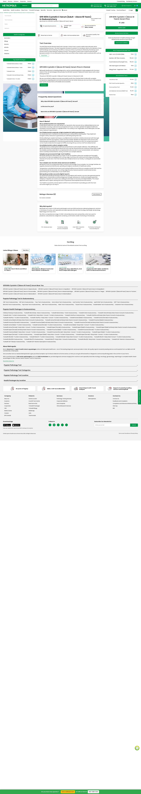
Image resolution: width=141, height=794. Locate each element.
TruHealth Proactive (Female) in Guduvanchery (16, 322)
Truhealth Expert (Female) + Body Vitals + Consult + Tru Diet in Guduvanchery (97, 334)
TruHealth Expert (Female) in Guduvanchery (58, 327)
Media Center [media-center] (8, 410)
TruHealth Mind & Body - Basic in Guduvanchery (37, 313)
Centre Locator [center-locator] (33, 398)
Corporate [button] (23, 1)
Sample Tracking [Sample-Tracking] (110, 10)
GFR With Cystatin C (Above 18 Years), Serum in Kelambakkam (54, 294)
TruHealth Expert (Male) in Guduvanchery (83, 327)
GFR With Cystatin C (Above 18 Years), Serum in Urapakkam (54, 289)
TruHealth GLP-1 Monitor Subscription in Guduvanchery (41, 341)
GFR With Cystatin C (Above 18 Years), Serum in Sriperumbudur (20, 289)
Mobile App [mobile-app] (31, 410)
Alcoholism (7, 38)
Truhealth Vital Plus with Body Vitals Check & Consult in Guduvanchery (105, 315)
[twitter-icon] (54, 425)
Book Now (43, 85)
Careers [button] (29, 1)
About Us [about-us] (6, 398)
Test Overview (8, 20)
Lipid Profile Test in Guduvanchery (103, 302)
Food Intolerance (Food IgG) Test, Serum (118, 62)
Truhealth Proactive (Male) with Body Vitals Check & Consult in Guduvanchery (51, 322)
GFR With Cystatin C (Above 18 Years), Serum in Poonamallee (19, 291)
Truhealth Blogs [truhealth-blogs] (33, 408)
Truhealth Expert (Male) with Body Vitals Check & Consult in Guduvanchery (116, 327)
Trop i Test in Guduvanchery (42, 302)
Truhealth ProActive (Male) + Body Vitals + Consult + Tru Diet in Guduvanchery (24, 332)
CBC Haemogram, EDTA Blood (117, 65)
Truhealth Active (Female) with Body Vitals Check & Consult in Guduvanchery (66, 320)
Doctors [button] (10, 1)
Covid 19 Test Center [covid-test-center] (34, 401)
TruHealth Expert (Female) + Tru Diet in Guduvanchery (17, 334)
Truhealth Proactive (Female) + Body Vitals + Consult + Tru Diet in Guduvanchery (68, 332)
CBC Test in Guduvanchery (10, 302)
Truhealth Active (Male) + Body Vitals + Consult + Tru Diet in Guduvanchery (83, 325)
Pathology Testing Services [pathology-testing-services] (64, 398)
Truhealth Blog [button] (121, 1)
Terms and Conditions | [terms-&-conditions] (125, 433)
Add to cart (121, 28)
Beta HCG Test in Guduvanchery (12, 304)
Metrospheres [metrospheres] (92, 398)
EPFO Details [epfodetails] (7, 415)
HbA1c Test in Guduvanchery (66, 304)
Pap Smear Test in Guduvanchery (31, 304)
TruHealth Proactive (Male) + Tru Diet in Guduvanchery (61, 329)
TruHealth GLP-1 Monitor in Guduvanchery (123, 339)
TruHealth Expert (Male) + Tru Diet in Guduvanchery (106, 332)
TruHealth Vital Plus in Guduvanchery (75, 315)
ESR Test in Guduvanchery (26, 302)
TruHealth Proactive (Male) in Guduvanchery (101, 320)
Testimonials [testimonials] (32, 415)
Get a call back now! (68, 792)
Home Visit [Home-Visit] (57, 10)
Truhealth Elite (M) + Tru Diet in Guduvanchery (15, 337)
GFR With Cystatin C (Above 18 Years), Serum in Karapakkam (88, 289)
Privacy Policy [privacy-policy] (134, 433)
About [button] (4, 1)
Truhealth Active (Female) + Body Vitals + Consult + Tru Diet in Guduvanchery (24, 327)
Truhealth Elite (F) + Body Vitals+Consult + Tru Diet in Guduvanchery (112, 337)
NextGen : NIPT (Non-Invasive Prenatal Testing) (117, 58)
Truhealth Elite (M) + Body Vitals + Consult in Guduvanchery (94, 339)
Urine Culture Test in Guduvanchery (61, 302)
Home (1, 12)
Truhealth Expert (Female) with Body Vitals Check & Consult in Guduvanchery (24, 329)
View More (26, 250)
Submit (134, 425)
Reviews (7, 28)
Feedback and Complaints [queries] (120, 401)
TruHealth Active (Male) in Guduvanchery (81, 317)
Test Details (8, 16)
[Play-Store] (135, 5)
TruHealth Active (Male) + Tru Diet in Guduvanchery (17, 325)
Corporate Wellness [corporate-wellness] (62, 401)
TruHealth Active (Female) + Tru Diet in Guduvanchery (47, 325)
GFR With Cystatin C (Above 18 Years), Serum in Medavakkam (19, 294)
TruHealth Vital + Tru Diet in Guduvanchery (14, 315)
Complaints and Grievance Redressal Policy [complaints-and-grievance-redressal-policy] (125, 403)
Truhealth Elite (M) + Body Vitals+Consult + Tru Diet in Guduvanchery (74, 337)
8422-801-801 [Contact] (98, 6)
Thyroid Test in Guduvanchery (83, 304)
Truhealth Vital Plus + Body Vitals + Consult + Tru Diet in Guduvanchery (49, 317)
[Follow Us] (50, 425)
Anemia (6, 44)
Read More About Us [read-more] (8, 361)
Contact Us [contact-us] (116, 398)
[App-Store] (137, 5)
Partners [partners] (6, 403)
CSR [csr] (5, 408)
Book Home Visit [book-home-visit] (33, 403)
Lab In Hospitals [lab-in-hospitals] (61, 403)
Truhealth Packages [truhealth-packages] (34, 406)
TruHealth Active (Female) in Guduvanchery (106, 317)
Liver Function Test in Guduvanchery (83, 302)
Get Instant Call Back (121, 42)
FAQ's (6, 24)
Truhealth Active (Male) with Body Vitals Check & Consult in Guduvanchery (23, 320)
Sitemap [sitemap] (115, 406)
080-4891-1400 (93, 792)
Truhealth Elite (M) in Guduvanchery (13, 339)
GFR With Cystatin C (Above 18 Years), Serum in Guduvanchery (19, 12)
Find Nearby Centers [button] (131, 1)
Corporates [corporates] (7, 406)
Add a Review (96, 194)
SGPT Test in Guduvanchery (121, 302)
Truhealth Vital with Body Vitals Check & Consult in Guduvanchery (116, 313)
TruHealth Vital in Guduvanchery (87, 313)
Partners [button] (16, 1)
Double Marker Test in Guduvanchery (103, 304)
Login (131, 10)
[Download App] (7, 425)
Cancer (6, 50)
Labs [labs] (30, 413)
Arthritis (6, 47)
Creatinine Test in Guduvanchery (124, 304)
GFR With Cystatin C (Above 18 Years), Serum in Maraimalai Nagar (55, 291)
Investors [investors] (6, 401)
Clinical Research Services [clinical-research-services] (64, 406)
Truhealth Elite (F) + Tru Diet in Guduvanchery (42, 337)
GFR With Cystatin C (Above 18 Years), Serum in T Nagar (89, 291)
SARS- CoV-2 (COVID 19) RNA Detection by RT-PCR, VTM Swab (117, 54)
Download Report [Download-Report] (121, 10)
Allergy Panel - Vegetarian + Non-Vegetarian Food (118, 69)
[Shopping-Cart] (137, 10)
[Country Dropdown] (127, 6)
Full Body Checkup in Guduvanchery (13, 313)
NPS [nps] (114, 408)
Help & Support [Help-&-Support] (127, 5)
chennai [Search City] (25, 5)
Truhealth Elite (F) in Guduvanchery (33, 339)
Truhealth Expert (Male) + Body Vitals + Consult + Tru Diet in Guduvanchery (54, 334)
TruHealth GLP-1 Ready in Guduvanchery (14, 341)
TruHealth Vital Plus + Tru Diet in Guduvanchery (16, 317)
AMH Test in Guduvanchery (49, 304)
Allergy (6, 41)
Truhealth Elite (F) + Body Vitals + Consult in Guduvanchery (61, 339)
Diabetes (6, 53)
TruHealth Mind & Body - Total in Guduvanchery (64, 313)
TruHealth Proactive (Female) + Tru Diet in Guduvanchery (93, 329)
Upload (64, 10)
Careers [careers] (6, 413)
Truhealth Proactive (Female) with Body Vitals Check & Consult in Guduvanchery (96, 322)
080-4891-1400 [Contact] (111, 6)
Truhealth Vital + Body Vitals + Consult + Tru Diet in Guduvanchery (45, 315)
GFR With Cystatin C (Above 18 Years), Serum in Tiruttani (121, 291)
